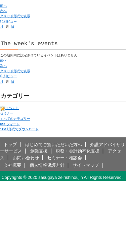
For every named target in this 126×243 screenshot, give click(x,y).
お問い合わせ (26, 157)
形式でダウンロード (19, 129)
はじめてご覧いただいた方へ (53, 144)
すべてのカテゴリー (15, 118)
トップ (10, 144)
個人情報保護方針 (47, 165)
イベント (9, 108)
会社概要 (12, 165)
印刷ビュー (8, 21)
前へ (3, 5)
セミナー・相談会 (64, 157)
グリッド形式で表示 (15, 16)
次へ (3, 11)
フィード (10, 124)
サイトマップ (86, 165)
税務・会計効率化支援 (77, 151)
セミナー (6, 113)
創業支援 (39, 151)
